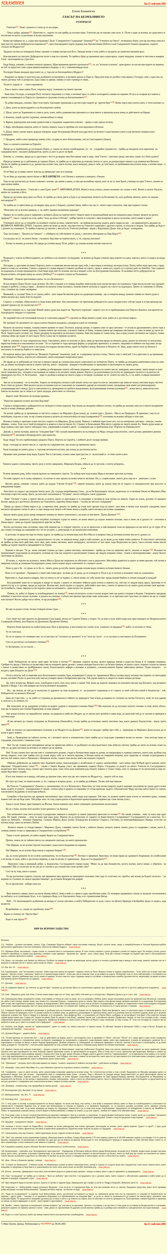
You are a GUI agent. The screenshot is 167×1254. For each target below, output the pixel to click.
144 (67, 830)
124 (39, 304)
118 (112, 102)
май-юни (155, 3)
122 (119, 233)
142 (36, 765)
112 (16, 26)
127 (126, 388)
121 (10, 217)
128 (100, 416)
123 (52, 273)
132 (151, 549)
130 (74, 483)
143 (118, 813)
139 (95, 705)
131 (118, 514)
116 (89, 64)
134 (59, 599)
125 (66, 317)
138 (35, 670)
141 (81, 729)
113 (30, 32)
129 (13, 434)
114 (93, 40)
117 (85, 97)
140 (7, 724)
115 (46, 43)
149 (25, 919)
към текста (74, 947)
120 (14, 199)
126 (18, 346)
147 (105, 858)
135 (123, 626)
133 (65, 593)
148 (51, 908)
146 (75, 855)
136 (47, 641)
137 (70, 661)
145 (64, 850)
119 (57, 189)
